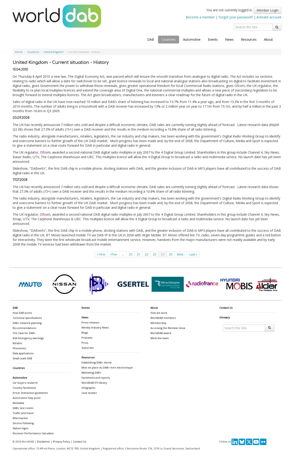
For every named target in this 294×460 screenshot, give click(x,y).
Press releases (90, 322)
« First (101, 254)
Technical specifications (27, 318)
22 (146, 254)
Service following (23, 423)
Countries (168, 39)
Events (213, 39)
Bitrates (17, 343)
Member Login (267, 10)
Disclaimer (43, 441)
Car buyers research (25, 382)
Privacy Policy (61, 441)
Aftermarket (20, 418)
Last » (193, 254)
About (268, 39)
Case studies (89, 392)
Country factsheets (24, 387)
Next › (181, 254)
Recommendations (24, 328)
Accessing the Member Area (167, 328)
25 (170, 254)
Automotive (192, 39)
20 (130, 254)
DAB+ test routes (23, 408)
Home (19, 52)
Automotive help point (26, 398)
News (229, 39)
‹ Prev (113, 254)
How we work (158, 312)
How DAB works (22, 312)
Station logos (20, 428)
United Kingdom (54, 52)
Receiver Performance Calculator (33, 433)
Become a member (200, 17)
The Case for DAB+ (24, 333)
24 (162, 254)
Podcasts (87, 337)
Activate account (269, 17)
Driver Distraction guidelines (30, 392)
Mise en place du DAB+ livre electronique (107, 367)
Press (85, 342)
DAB (150, 39)
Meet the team (159, 338)
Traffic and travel (23, 413)
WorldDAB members (163, 318)
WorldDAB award (160, 333)
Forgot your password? (235, 17)
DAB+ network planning (27, 323)
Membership (158, 323)
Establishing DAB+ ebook (97, 362)
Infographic (89, 387)
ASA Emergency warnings (28, 338)
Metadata (18, 403)
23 (154, 254)
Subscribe (88, 347)
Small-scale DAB (22, 358)
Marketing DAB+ (91, 372)
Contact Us (225, 307)
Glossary (224, 317)
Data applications (23, 353)
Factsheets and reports (96, 377)
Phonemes (19, 348)
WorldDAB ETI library (94, 382)
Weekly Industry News (95, 327)
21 (138, 254)
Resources (249, 39)
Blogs (85, 332)
